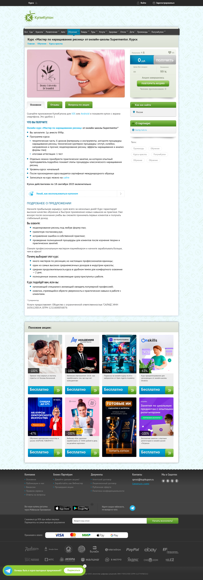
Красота (40, 31)
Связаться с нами (140, 483)
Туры (94, 31)
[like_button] (169, 52)
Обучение (73, 31)
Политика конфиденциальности (108, 490)
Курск (31, 3)
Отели (124, 31)
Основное (35, 104)
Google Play (80, 508)
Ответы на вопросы (35, 494)
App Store (62, 508)
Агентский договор (101, 479)
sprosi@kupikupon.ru (143, 479)
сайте (66, 177)
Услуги (103, 31)
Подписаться (73, 570)
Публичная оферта (101, 487)
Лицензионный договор (104, 483)
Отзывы (54, 104)
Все (26, 31)
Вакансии (31, 487)
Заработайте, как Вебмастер (69, 483)
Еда (31, 31)
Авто (63, 31)
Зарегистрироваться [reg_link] (165, 3)
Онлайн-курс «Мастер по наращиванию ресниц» (54, 128)
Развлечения (52, 31)
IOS (74, 113)
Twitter (172, 481)
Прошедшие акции (64, 487)
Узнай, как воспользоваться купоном (57, 193)
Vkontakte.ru (168, 481)
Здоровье (114, 31)
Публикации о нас (35, 483)
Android (85, 113)
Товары (85, 31)
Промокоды (143, 31)
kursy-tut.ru (141, 129)
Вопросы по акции (78, 104)
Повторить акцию (153, 83)
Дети (132, 31)
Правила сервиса (34, 490)
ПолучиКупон (158, 31)
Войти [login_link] (143, 3)
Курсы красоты (140, 154)
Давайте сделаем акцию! (67, 479)
